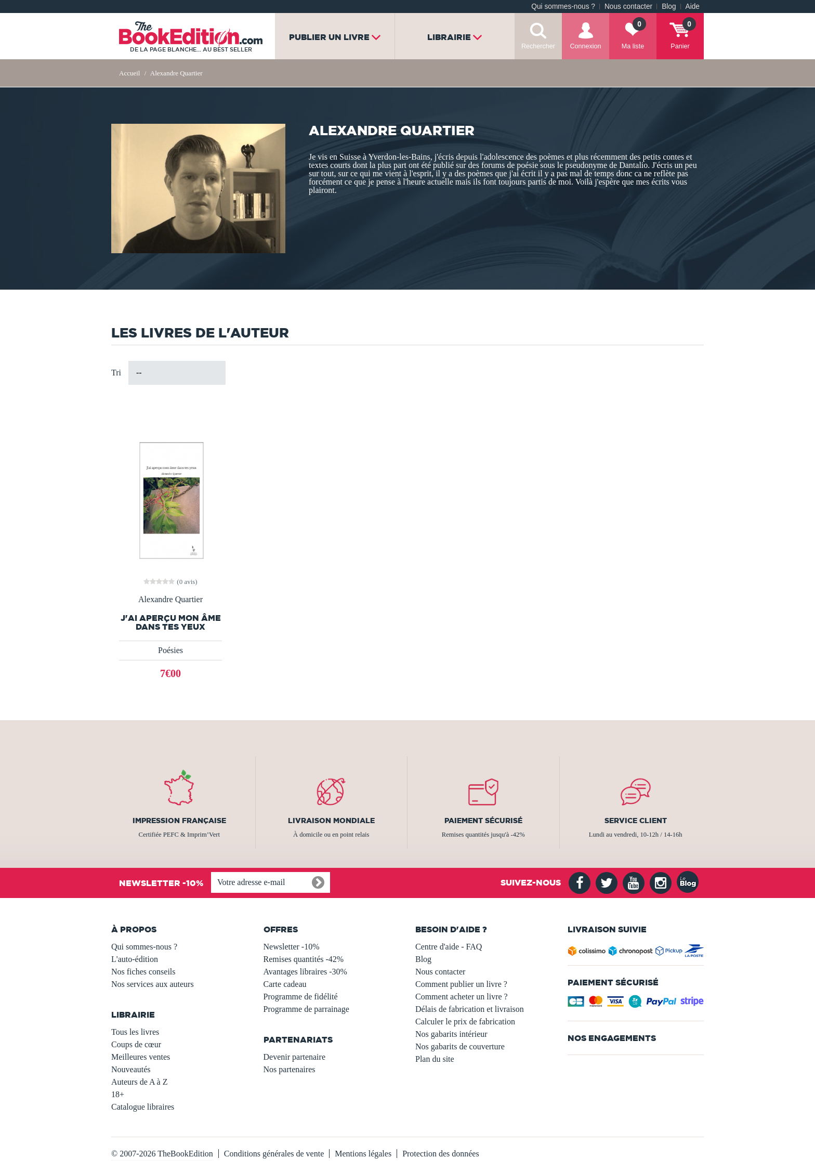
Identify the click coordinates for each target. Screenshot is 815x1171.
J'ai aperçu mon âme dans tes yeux (171, 622)
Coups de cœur (136, 1044)
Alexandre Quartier (170, 599)
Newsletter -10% (292, 946)
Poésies (170, 650)
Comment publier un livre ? (461, 984)
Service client (635, 820)
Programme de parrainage (306, 1009)
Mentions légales (363, 1153)
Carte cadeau (285, 984)
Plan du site (434, 1059)
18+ (117, 1094)
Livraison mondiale (331, 820)
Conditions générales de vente (274, 1153)
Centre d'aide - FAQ (448, 946)
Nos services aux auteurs (152, 984)
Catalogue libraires (142, 1106)
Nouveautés (131, 1069)
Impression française (179, 820)
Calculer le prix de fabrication (465, 1021)
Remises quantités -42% (304, 959)
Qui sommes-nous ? (563, 6)
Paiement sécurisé (483, 820)
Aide (693, 6)
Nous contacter (628, 6)
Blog (669, 6)
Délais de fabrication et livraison (469, 1009)
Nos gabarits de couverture (460, 1046)
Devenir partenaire (294, 1056)
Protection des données (440, 1153)
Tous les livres (135, 1031)
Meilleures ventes (140, 1056)
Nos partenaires (290, 1069)
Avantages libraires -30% (305, 971)
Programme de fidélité (301, 996)
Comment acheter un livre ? (461, 996)
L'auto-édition (134, 959)
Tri (116, 372)
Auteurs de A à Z (139, 1081)
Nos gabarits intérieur (451, 1034)
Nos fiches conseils (143, 971)
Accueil (129, 73)
